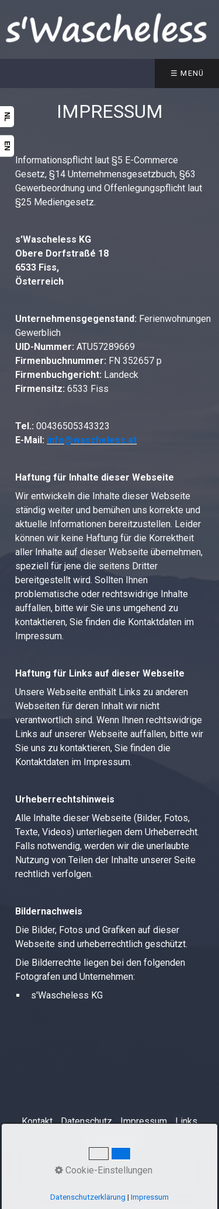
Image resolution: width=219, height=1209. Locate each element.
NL (7, 116)
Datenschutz (86, 1121)
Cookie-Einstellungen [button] (103, 1170)
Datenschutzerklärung (88, 1197)
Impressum (143, 1121)
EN (7, 146)
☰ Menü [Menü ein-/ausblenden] (187, 73)
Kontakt (37, 1121)
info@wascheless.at (92, 440)
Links (186, 1121)
